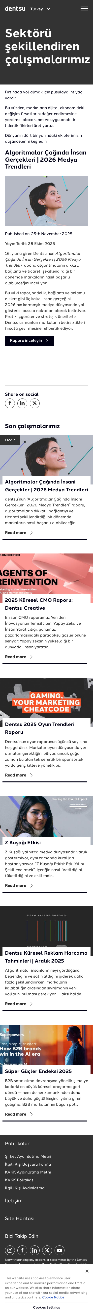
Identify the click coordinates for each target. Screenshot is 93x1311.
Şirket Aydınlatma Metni (28, 1157)
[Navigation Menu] (84, 9)
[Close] (87, 1275)
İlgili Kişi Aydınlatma (25, 1188)
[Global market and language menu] (40, 9)
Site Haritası (19, 1218)
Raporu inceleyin (29, 341)
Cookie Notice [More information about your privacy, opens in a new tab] (53, 1301)
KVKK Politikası (19, 1180)
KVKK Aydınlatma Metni (28, 1172)
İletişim (14, 1201)
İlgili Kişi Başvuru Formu (28, 1165)
